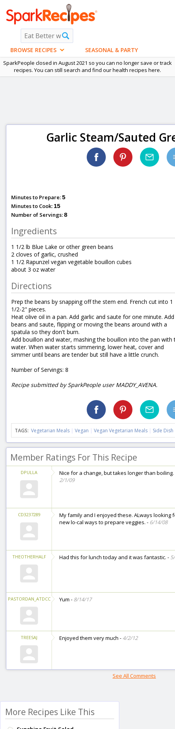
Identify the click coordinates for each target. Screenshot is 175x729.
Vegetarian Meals (50, 430)
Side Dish (163, 430)
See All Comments (134, 675)
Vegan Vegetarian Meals (121, 430)
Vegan (82, 430)
